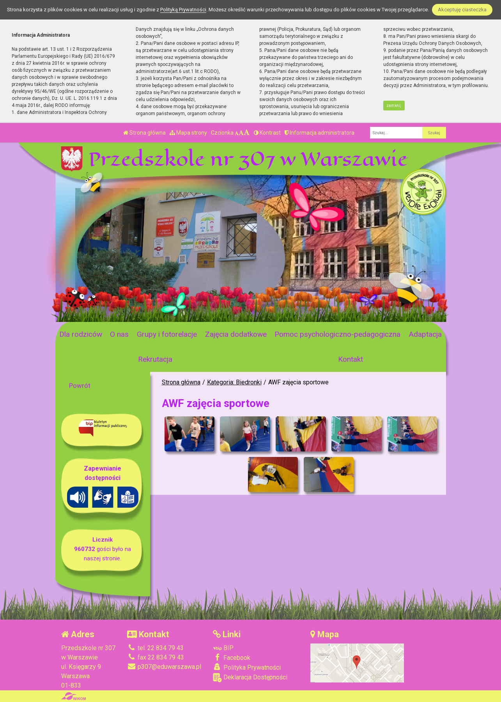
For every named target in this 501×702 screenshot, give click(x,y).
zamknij (393, 105)
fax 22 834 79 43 (155, 657)
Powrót (79, 385)
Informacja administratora (319, 133)
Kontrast (267, 133)
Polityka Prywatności (247, 667)
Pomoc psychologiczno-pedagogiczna (337, 334)
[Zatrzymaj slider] (181, 314)
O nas (119, 334)
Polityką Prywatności (183, 9)
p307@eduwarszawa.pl (164, 666)
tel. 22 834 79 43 (155, 648)
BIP (223, 648)
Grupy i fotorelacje (167, 334)
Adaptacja (425, 334)
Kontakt (350, 359)
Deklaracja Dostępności (250, 677)
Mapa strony (188, 133)
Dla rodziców (80, 334)
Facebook (231, 657)
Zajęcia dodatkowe (236, 334)
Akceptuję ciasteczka (462, 9)
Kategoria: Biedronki (234, 382)
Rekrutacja (155, 359)
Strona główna (144, 133)
